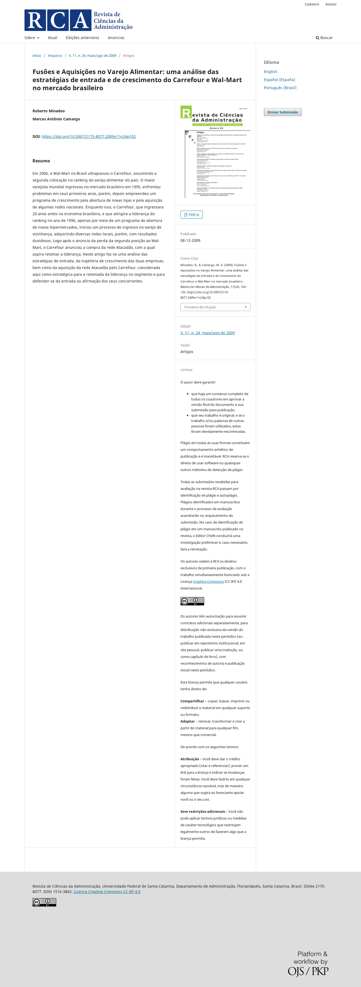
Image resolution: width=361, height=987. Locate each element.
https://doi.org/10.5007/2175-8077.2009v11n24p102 (89, 136)
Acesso (331, 4)
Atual (52, 37)
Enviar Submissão (283, 112)
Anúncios (116, 37)
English (270, 71)
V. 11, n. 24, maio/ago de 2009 (92, 55)
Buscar (324, 37)
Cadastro (312, 4)
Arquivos (55, 55)
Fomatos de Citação (200, 307)
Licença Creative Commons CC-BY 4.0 (107, 891)
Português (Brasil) (280, 87)
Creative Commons (208, 581)
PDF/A (193, 214)
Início (37, 55)
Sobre (30, 37)
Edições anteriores (82, 37)
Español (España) (279, 79)
